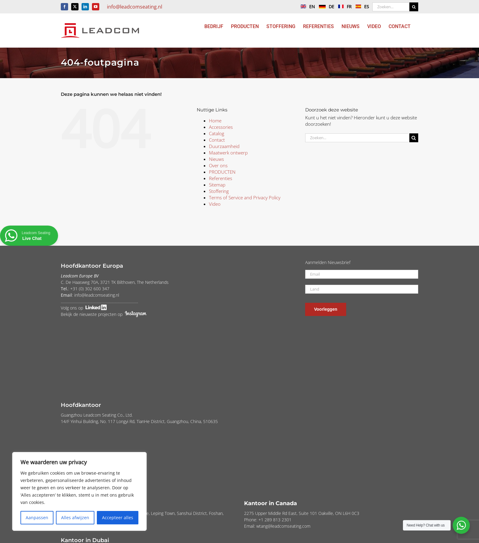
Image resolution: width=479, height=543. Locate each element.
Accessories (221, 127)
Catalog (216, 133)
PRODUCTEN (222, 172)
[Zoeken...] (390, 6)
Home (215, 121)
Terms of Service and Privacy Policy (244, 197)
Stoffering (219, 191)
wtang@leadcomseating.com (283, 526)
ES (361, 6)
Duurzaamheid (224, 146)
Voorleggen (325, 309)
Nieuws (216, 159)
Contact (217, 140)
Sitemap (217, 185)
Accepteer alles (117, 517)
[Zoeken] (413, 6)
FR (343, 6)
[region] (79, 491)
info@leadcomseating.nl (134, 6)
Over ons (218, 165)
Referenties (220, 178)
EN (306, 6)
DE (325, 6)
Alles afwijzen (75, 517)
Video (215, 204)
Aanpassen (37, 517)
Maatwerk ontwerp (228, 153)
